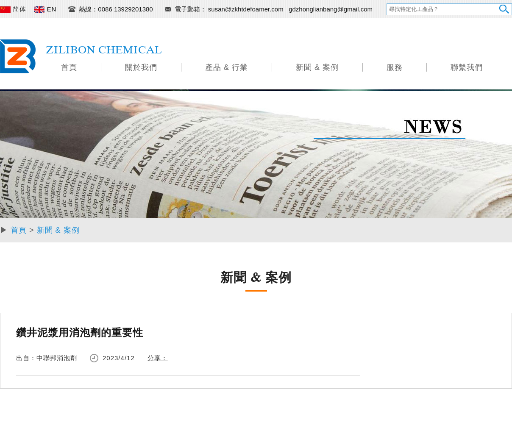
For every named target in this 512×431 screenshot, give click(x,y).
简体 (13, 9)
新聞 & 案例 (317, 67)
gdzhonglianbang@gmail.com (331, 9)
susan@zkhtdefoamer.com (246, 9)
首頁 (69, 67)
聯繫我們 (467, 67)
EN (45, 9)
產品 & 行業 (226, 67)
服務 (395, 67)
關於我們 (141, 67)
